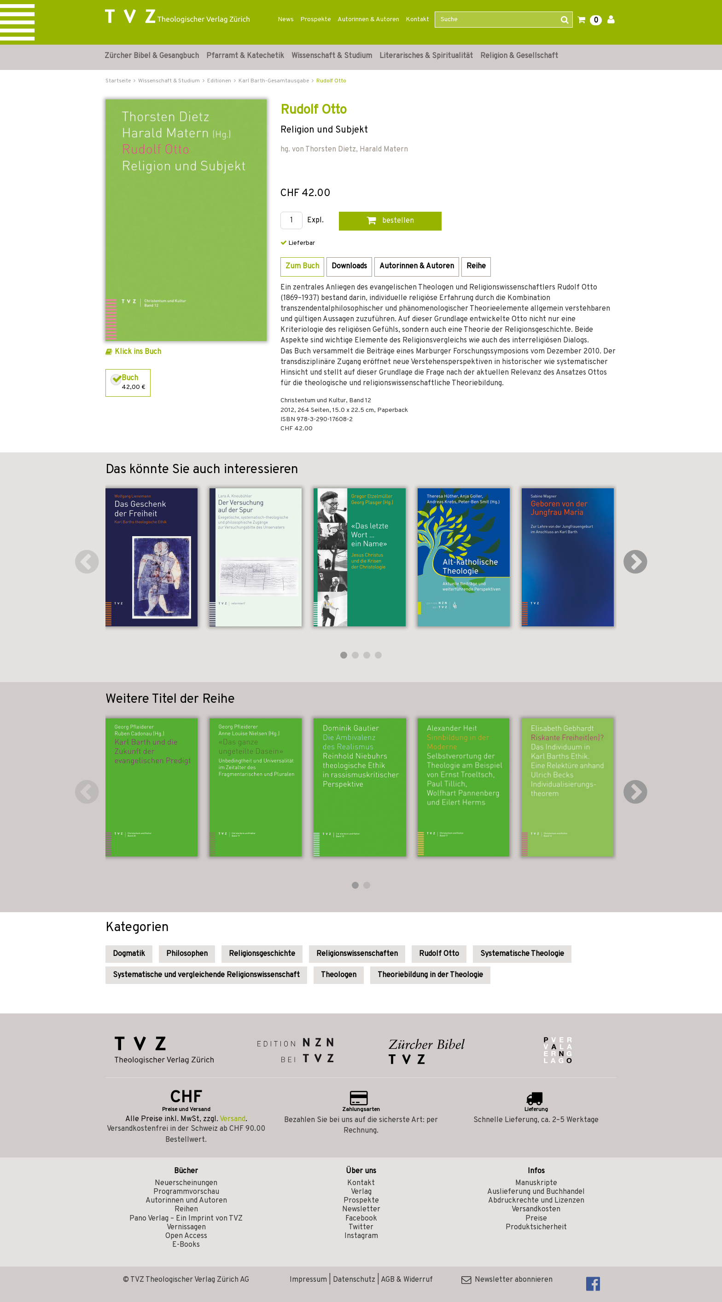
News (286, 19)
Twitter (361, 1227)
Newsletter (361, 1209)
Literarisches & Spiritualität (426, 56)
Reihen (186, 1209)
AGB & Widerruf (407, 1280)
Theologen (338, 975)
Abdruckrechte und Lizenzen (536, 1200)
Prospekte (315, 19)
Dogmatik (129, 954)
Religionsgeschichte (262, 954)
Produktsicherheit (536, 1227)
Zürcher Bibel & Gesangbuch (152, 56)
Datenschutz (354, 1280)
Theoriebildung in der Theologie (430, 975)
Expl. (315, 220)
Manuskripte (536, 1183)
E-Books (186, 1245)
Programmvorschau (186, 1192)
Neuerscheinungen (186, 1183)
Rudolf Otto (331, 81)
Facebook (361, 1218)
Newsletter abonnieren (507, 1280)
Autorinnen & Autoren (368, 19)
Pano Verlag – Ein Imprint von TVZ (186, 1218)
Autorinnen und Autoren (186, 1200)
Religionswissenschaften (357, 954)
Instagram (361, 1236)
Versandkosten (536, 1209)
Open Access (186, 1236)
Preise (536, 1218)
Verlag (361, 1192)
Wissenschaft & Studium (331, 56)
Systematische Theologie (522, 954)
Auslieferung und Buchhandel (536, 1192)
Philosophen (187, 954)
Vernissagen (186, 1227)
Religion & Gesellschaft (519, 56)
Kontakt (417, 19)
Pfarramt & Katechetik (245, 56)
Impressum (308, 1280)
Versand (232, 1119)
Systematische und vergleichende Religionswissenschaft (206, 975)
